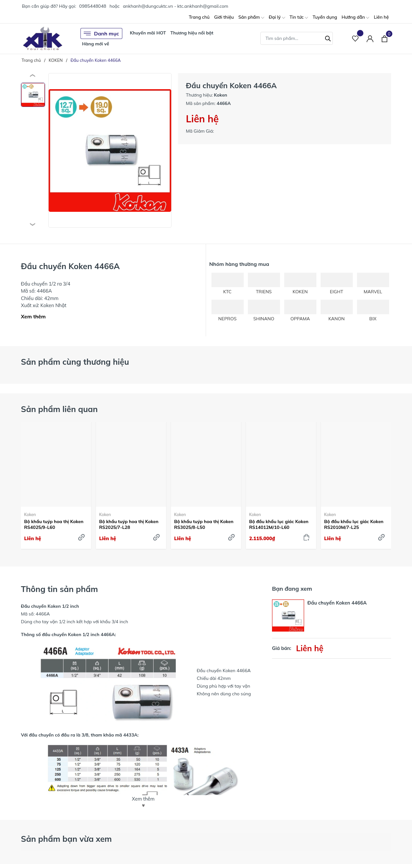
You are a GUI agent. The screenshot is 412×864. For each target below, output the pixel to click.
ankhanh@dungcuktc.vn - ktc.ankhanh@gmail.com (175, 6)
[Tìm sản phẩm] (296, 38)
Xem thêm (33, 316)
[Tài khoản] (370, 38)
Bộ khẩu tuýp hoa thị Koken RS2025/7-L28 (128, 524)
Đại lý (277, 17)
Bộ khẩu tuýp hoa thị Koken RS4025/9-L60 (53, 524)
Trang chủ (199, 17)
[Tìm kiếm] (328, 37)
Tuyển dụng (325, 17)
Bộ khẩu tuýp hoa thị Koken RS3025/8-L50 (203, 524)
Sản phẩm (251, 17)
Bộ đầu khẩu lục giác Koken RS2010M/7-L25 (353, 524)
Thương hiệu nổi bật (191, 33)
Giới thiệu (224, 17)
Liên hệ (381, 17)
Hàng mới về (95, 44)
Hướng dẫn (355, 17)
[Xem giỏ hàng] (384, 38)
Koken (30, 514)
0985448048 (92, 6)
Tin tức (299, 17)
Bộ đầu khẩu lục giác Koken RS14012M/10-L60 (278, 524)
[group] (110, 150)
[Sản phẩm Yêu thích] (355, 38)
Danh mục (101, 33)
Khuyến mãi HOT (148, 33)
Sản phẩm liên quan (59, 409)
